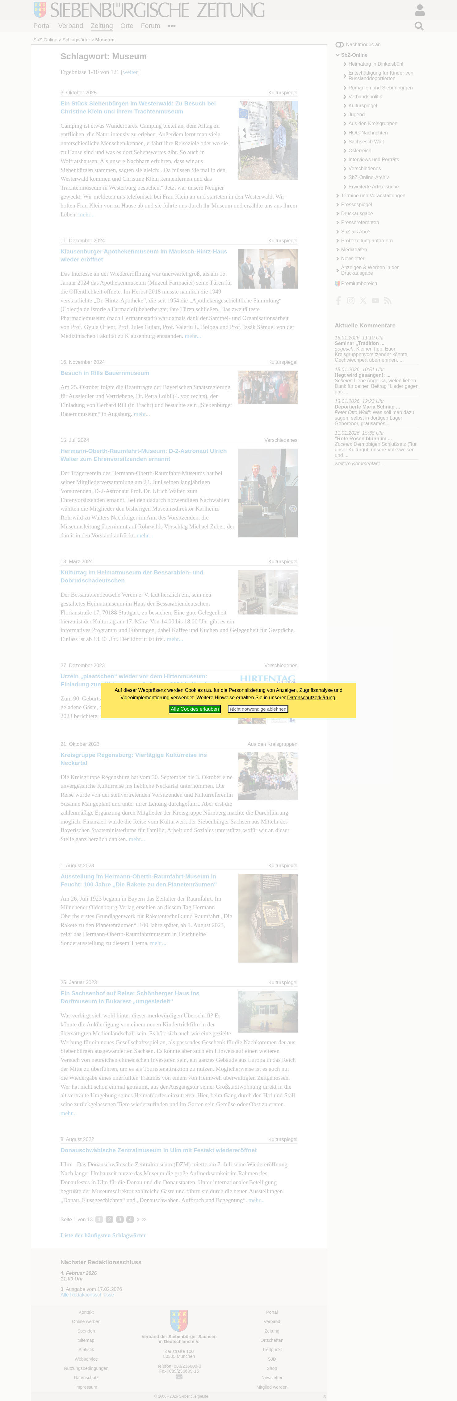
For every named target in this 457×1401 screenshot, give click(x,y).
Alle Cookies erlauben (195, 709)
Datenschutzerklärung (311, 697)
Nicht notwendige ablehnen (258, 709)
